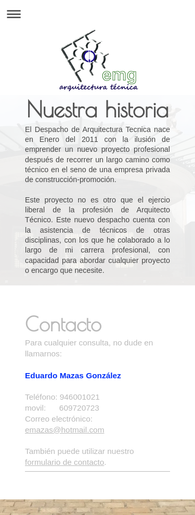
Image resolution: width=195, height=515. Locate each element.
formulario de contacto (64, 462)
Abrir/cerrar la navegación (97, 14)
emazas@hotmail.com (64, 429)
